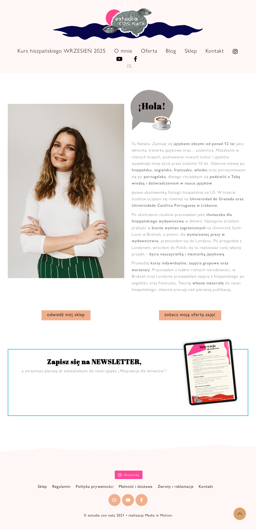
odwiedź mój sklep (66, 315)
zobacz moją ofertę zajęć (190, 315)
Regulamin (61, 485)
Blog (171, 50)
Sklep (191, 50)
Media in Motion (158, 514)
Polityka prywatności (95, 485)
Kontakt (215, 50)
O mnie (123, 50)
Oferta (149, 50)
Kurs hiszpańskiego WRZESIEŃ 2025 (62, 50)
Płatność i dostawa (135, 485)
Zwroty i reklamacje (176, 485)
